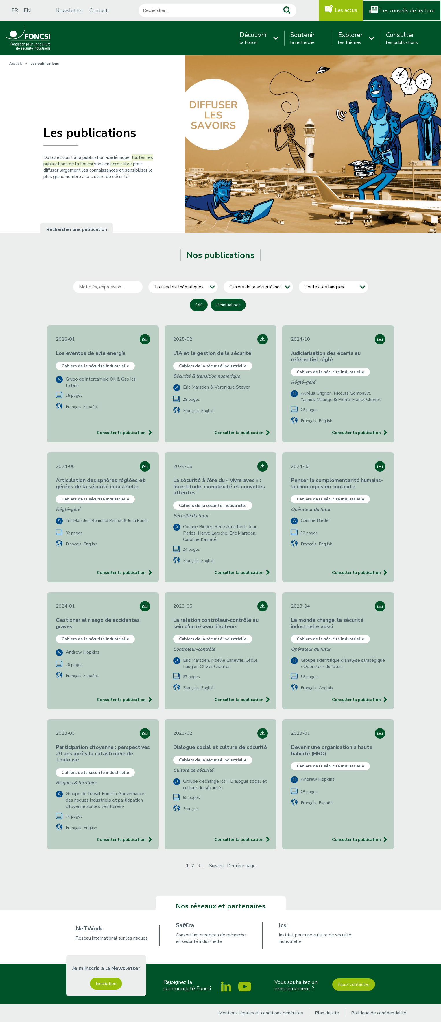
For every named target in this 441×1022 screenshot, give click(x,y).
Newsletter (69, 10)
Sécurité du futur (190, 516)
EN (27, 10)
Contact (98, 10)
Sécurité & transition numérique (206, 376)
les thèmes (350, 38)
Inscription (106, 983)
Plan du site (327, 1013)
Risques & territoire (76, 783)
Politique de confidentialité (378, 1013)
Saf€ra (185, 925)
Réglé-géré (303, 382)
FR (15, 10)
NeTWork (88, 928)
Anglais (326, 688)
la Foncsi (253, 38)
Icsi (283, 925)
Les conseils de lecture (407, 10)
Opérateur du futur (311, 509)
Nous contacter (353, 984)
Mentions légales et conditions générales (261, 1013)
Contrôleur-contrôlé (194, 649)
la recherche (302, 38)
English (208, 410)
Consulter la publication (121, 432)
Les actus (346, 10)
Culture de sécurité (193, 770)
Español (90, 406)
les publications (402, 38)
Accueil (15, 63)
